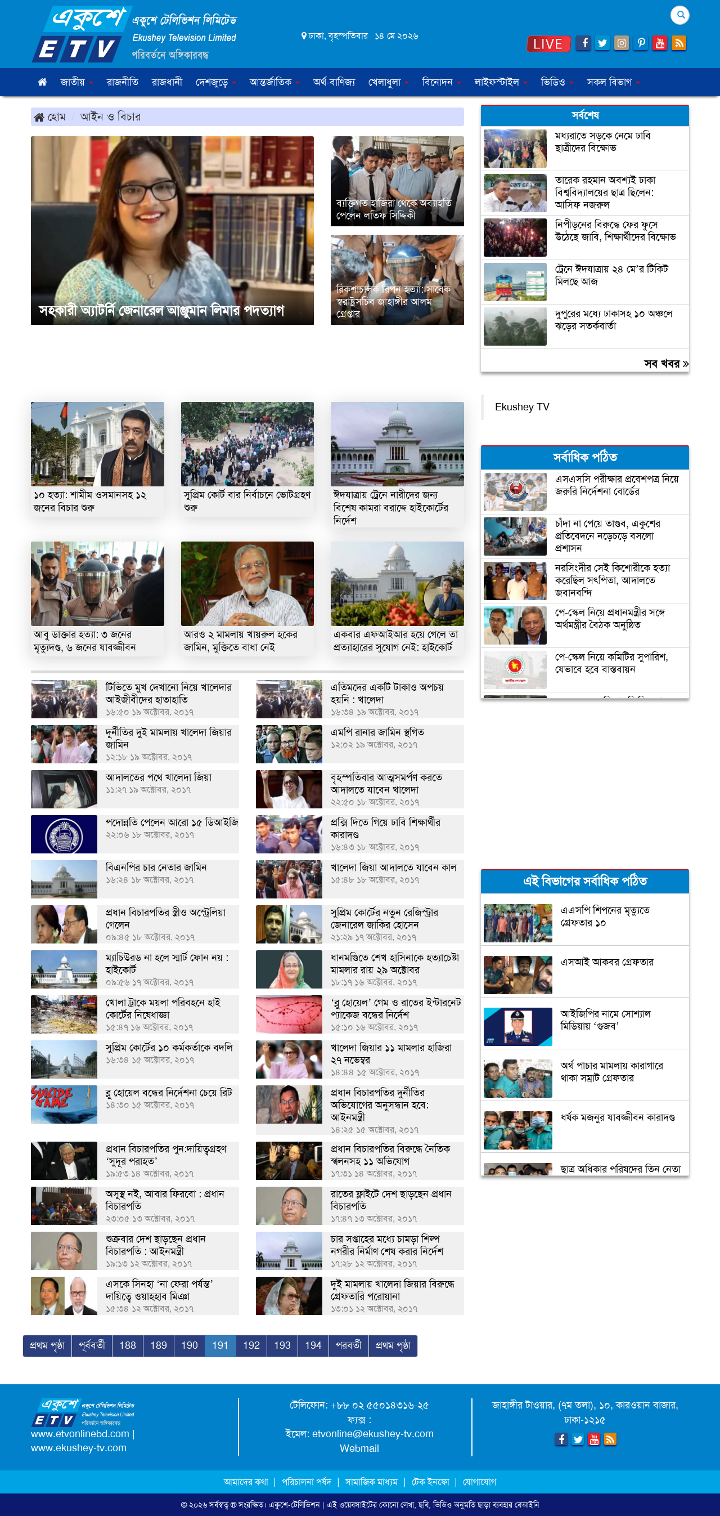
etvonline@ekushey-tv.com (373, 1434)
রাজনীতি (122, 82)
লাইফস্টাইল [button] (501, 82)
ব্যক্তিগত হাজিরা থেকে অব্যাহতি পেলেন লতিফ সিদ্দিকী (394, 209)
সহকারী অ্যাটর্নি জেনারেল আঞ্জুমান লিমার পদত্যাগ (161, 310)
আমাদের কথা (247, 1482)
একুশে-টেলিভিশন (294, 1505)
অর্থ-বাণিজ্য (334, 82)
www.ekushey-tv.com (79, 1448)
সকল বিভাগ (613, 82)
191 (220, 1345)
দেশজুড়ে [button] (216, 82)
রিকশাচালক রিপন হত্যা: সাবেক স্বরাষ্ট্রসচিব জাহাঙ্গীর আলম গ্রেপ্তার (393, 302)
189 (158, 1345)
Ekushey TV (522, 407)
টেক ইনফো (432, 1482)
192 (251, 1345)
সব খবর (667, 363)
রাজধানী (167, 82)
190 (189, 1345)
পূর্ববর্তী (92, 1345)
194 (313, 1345)
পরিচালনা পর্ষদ (306, 1482)
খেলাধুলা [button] (388, 82)
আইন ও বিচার (110, 116)
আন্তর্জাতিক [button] (275, 82)
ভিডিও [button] (557, 82)
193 (282, 1345)
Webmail (359, 1448)
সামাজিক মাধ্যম (371, 1482)
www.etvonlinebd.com (80, 1434)
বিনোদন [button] (441, 82)
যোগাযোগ (479, 1482)
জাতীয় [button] (77, 82)
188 (127, 1345)
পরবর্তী (349, 1345)
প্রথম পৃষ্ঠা (47, 1345)
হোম (50, 116)
